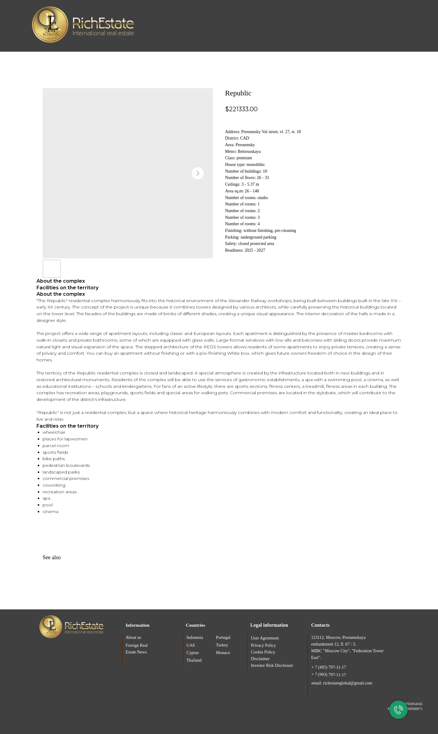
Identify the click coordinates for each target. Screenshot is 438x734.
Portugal (223, 637)
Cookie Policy (263, 652)
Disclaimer (260, 658)
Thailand (194, 660)
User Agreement (265, 638)
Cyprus (192, 652)
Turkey (222, 645)
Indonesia (194, 637)
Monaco (223, 652)
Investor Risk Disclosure (272, 665)
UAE (190, 645)
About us (133, 637)
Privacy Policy (263, 645)
